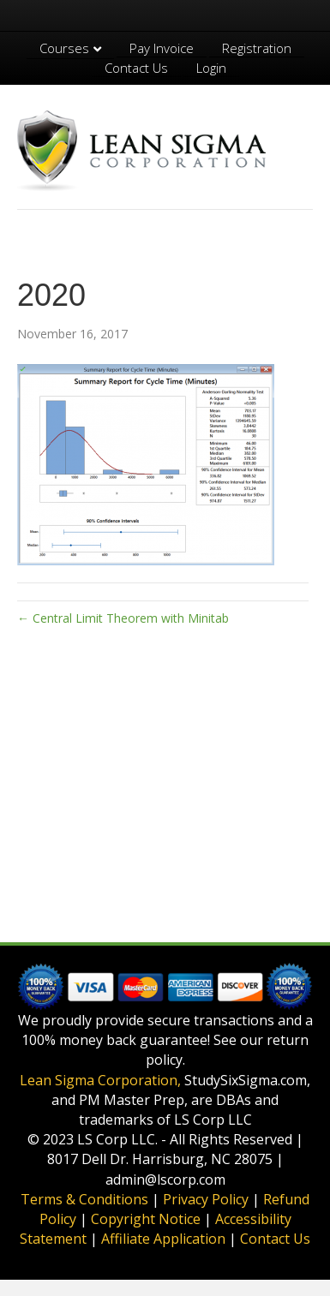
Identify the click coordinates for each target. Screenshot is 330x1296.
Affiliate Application (163, 1238)
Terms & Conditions (84, 1199)
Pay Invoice (161, 48)
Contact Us (136, 67)
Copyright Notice (146, 1218)
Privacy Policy (206, 1199)
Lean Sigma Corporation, (100, 1080)
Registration (256, 48)
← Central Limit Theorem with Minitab (123, 618)
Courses (64, 48)
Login (211, 67)
